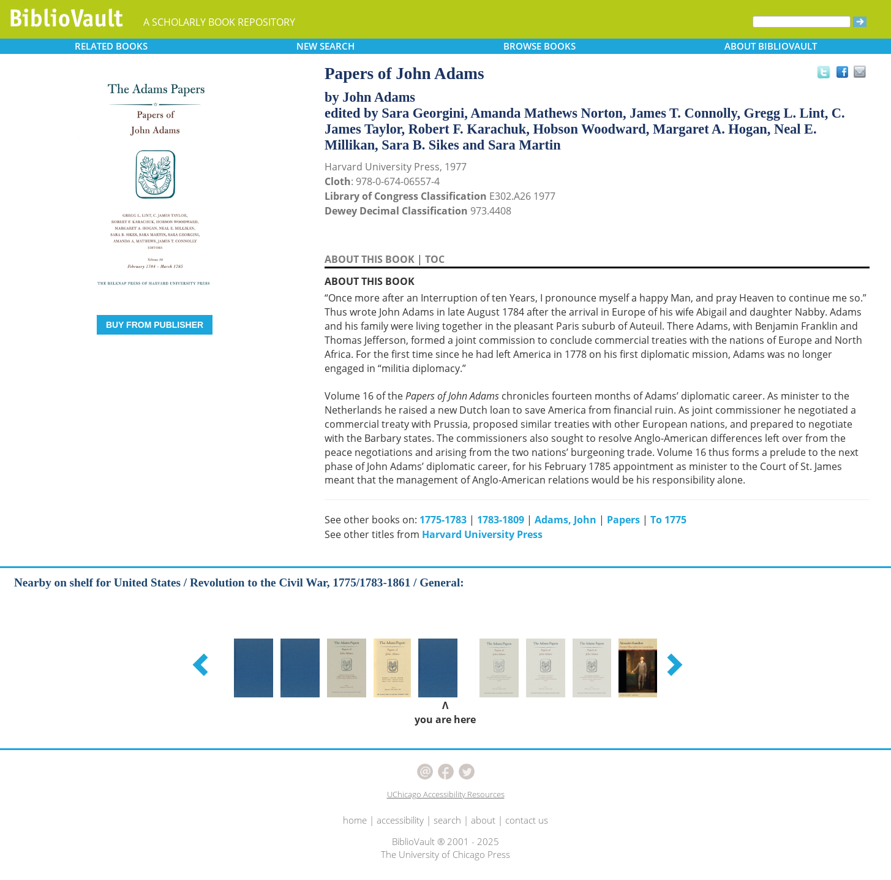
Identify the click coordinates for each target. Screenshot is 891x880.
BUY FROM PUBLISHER (154, 325)
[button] (202, 664)
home (355, 820)
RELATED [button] (111, 46)
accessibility (400, 820)
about (483, 820)
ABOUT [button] (770, 46)
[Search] (802, 22)
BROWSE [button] (539, 46)
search (447, 820)
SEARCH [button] (325, 46)
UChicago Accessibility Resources (446, 794)
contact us (526, 820)
